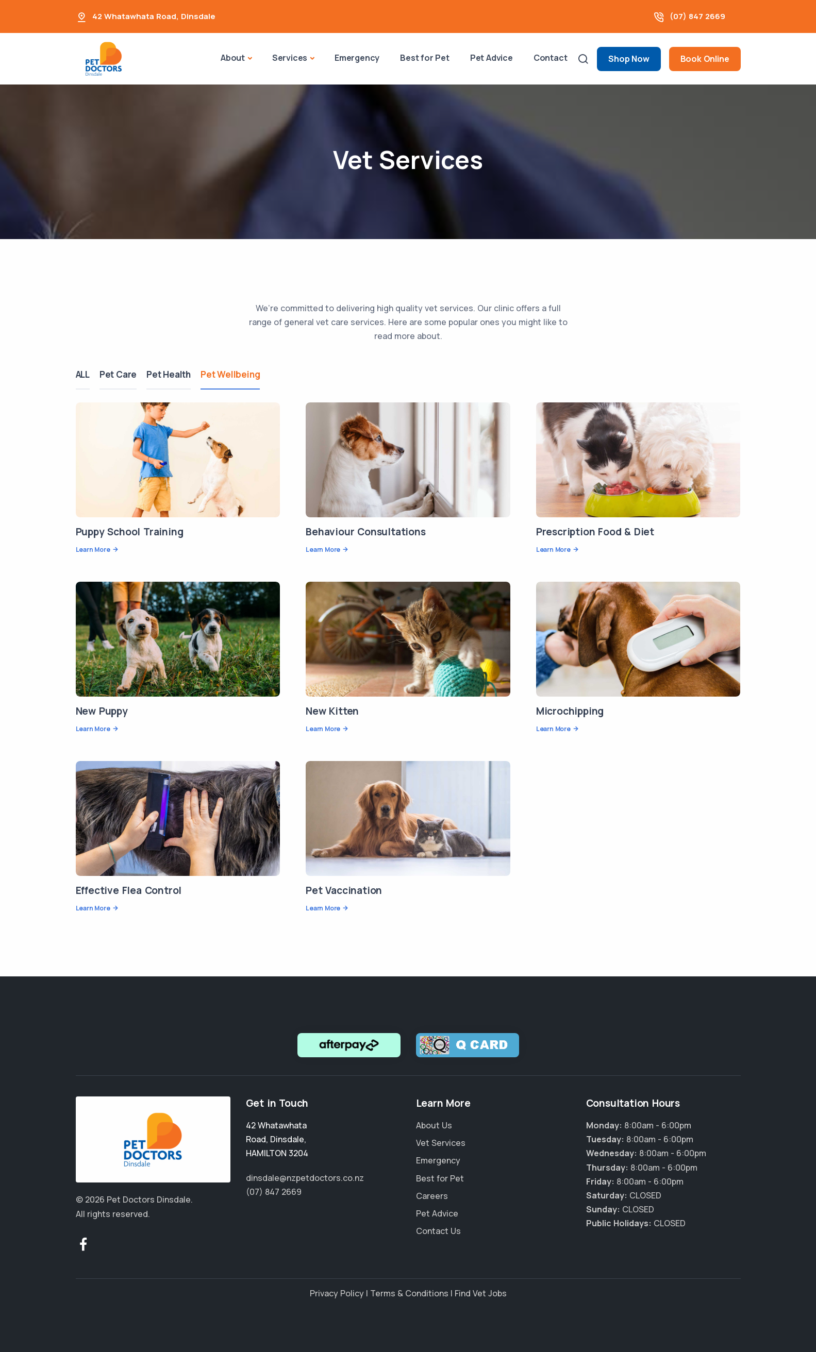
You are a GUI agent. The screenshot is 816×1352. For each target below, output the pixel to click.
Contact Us (438, 1231)
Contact (551, 57)
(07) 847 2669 (697, 16)
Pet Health (169, 374)
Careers (432, 1196)
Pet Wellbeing (231, 374)
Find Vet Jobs (481, 1293)
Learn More (93, 549)
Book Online (704, 58)
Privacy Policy (337, 1293)
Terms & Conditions (409, 1293)
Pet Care (118, 374)
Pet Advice (491, 57)
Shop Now (628, 58)
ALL (83, 374)
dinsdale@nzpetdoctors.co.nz (305, 1178)
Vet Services (440, 1142)
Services (289, 57)
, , (277, 1139)
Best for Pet (424, 57)
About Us (434, 1125)
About (233, 57)
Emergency (357, 57)
